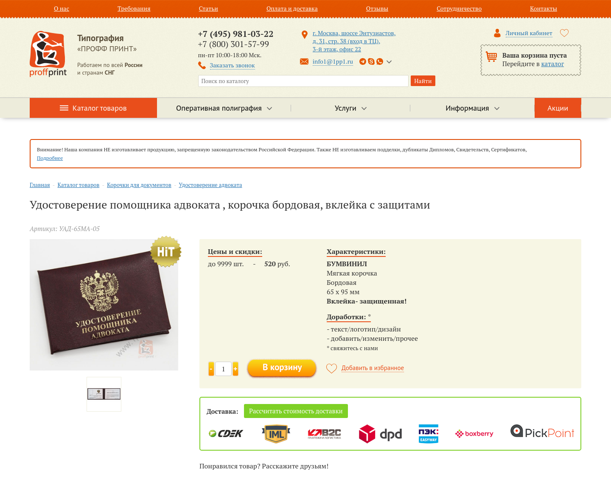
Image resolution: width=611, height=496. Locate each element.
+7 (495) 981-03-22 (236, 33)
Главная (40, 185)
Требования (134, 8)
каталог (552, 63)
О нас (61, 8)
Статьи (208, 8)
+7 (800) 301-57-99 (233, 44)
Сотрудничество (459, 8)
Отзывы (377, 8)
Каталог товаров (100, 108)
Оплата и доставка (292, 8)
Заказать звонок (232, 65)
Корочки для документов (139, 185)
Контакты (543, 8)
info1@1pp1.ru (333, 61)
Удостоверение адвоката (210, 185)
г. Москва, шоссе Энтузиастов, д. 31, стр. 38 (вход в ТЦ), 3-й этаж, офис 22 (354, 41)
